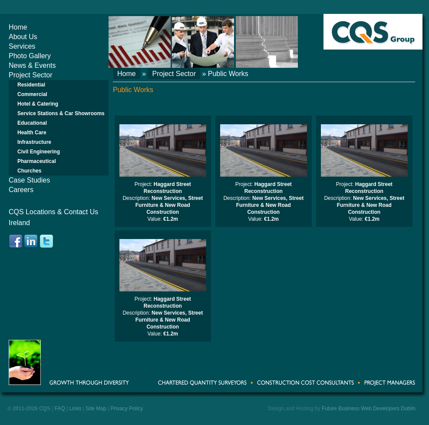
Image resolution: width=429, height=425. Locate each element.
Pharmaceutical (36, 161)
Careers (21, 189)
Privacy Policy (126, 408)
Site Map (96, 408)
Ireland (19, 222)
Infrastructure (34, 142)
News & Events (32, 65)
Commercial (32, 94)
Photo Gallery (30, 56)
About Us (23, 36)
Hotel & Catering (37, 104)
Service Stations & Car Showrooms (61, 113)
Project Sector (30, 75)
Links (75, 408)
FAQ (60, 408)
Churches (29, 171)
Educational (32, 123)
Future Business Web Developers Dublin (369, 408)
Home (18, 27)
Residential (31, 85)
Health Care (31, 132)
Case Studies (29, 180)
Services (22, 46)
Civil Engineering (38, 152)
